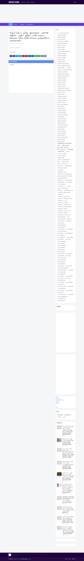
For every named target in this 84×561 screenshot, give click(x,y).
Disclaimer (58, 401)
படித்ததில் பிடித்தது (61, 182)
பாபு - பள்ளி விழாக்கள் (62, 184)
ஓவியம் (59, 161)
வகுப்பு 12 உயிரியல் (61, 253)
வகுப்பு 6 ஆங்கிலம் (61, 265)
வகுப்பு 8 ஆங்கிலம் (69, 282)
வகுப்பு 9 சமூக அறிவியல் (62, 294)
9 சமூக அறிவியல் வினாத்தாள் (63, 137)
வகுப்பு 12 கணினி (61, 255)
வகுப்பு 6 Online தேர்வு (61, 263)
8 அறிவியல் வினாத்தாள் (62, 118)
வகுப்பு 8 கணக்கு (61, 284)
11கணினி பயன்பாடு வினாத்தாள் (63, 73)
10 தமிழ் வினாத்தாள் (61, 47)
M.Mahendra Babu (13, 43)
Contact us (58, 403)
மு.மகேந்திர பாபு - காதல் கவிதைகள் (64, 204)
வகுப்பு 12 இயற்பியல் (61, 251)
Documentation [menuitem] (30, 24)
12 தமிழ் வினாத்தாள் (61, 94)
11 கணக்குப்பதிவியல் (61, 59)
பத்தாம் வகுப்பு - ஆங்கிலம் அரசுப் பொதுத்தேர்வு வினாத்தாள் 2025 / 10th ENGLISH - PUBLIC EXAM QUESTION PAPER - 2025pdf (68, 519)
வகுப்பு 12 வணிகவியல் (62, 259)
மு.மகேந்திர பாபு (60, 194)
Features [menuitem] (15, 24)
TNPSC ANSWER (70, 149)
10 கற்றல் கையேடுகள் (61, 39)
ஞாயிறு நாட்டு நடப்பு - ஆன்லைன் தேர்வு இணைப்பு (65, 174)
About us (57, 402)
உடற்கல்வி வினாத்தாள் (62, 155)
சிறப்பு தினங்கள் (60, 169)
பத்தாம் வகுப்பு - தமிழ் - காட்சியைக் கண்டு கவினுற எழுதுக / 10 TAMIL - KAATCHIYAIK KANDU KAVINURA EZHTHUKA (68, 441)
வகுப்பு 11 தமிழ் (15, 29)
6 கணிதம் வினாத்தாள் (61, 102)
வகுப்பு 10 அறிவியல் (61, 227)
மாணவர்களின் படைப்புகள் (68, 190)
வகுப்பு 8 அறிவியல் (61, 282)
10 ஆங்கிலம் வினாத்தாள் (62, 35)
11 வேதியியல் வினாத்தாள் (67, 69)
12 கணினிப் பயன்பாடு (61, 92)
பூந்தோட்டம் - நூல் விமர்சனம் (63, 188)
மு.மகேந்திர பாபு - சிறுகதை (62, 208)
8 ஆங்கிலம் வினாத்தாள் (62, 120)
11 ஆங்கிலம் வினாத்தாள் (62, 53)
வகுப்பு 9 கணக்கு (60, 292)
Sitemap (57, 398)
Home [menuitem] (10, 24)
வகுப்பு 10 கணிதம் (69, 229)
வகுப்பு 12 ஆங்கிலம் (61, 249)
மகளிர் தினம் (60, 190)
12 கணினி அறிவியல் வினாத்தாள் (63, 88)
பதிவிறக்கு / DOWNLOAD (15, 47)
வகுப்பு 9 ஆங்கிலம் (69, 290)
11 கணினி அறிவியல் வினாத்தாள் (63, 63)
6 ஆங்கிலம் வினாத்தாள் (62, 100)
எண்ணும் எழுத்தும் (61, 157)
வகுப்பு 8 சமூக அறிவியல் (62, 286)
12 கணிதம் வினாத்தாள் (61, 86)
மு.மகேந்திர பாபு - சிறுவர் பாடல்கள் (64, 210)
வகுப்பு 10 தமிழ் (60, 233)
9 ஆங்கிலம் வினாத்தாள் (62, 133)
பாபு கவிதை (68, 186)
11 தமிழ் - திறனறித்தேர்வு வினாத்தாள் (64, 65)
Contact (33, 2)
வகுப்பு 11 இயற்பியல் (61, 237)
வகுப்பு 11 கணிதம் (70, 237)
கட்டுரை (59, 163)
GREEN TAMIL (14, 2)
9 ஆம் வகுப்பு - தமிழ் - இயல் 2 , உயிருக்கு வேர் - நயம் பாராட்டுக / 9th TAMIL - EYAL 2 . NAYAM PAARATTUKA (68, 509)
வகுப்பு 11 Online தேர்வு (69, 233)
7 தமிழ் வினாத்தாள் (61, 116)
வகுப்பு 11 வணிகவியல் (61, 241)
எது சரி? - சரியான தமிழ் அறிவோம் (64, 159)
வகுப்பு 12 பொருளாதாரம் (62, 257)
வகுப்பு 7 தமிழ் (67, 278)
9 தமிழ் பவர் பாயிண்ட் (61, 139)
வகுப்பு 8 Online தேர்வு (61, 280)
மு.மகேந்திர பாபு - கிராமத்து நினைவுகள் (64, 206)
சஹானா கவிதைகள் (68, 165)
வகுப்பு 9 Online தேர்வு (61, 288)
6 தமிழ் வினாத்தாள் (61, 106)
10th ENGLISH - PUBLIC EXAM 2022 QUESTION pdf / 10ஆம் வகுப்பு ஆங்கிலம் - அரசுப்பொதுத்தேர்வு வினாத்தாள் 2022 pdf (68, 499)
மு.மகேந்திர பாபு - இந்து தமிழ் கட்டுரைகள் (65, 198)
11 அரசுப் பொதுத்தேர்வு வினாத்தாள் (64, 51)
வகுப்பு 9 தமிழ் (70, 294)
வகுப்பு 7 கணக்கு (60, 278)
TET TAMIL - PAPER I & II (65, 145)
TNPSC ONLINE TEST (61, 151)
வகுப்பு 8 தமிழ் (70, 286)
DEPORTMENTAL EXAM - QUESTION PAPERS (64, 143)
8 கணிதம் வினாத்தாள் (61, 122)
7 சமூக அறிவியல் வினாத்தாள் (63, 114)
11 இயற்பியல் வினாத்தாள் (62, 55)
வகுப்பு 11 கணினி (61, 239)
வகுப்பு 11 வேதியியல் (61, 243)
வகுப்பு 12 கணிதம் (69, 253)
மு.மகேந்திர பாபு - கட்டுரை (62, 200)
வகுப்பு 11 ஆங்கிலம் (61, 235)
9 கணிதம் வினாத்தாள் (61, 135)
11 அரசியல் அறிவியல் (61, 49)
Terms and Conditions (60, 400)
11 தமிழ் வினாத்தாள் (61, 67)
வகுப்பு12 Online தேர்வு (61, 298)
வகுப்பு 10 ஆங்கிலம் (61, 229)
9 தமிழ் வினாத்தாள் (61, 141)
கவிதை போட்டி (65, 163)
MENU (57, 407)
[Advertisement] (42, 13)
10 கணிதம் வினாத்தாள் (61, 37)
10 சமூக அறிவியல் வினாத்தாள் (63, 41)
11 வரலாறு (59, 69)
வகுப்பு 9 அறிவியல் (61, 290)
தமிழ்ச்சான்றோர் (60, 180)
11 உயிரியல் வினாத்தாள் (62, 57)
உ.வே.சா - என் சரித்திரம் (62, 153)
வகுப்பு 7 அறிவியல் (61, 276)
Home (23, 2)
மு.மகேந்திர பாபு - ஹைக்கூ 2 (63, 212)
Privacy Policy (58, 399)
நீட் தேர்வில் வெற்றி (68, 180)
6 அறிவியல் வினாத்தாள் (62, 98)
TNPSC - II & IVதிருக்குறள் (62, 149)
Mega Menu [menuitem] (22, 24)
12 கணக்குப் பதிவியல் (61, 84)
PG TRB (59, 145)
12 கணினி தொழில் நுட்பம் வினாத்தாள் (64, 90)
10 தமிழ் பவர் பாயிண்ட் (62, 45)
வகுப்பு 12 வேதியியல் (61, 247)
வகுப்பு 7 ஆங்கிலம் (69, 276)
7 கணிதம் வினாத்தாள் (61, 108)
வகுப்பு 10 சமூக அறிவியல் (62, 231)
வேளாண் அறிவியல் (61, 300)
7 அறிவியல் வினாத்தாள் (62, 110)
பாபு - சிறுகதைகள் (69, 182)
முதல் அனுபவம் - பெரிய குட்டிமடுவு (64, 214)
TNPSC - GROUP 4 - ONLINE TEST (63, 147)
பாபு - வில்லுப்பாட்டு (61, 186)
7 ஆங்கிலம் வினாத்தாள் (62, 112)
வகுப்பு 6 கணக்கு (69, 265)
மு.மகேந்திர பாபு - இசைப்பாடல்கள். (64, 196)
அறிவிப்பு (67, 151)
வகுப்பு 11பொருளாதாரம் (62, 245)
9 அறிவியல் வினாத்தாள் (62, 131)
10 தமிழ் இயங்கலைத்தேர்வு (62, 43)
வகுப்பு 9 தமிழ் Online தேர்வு (62, 296)
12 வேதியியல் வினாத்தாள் (62, 96)
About (28, 2)
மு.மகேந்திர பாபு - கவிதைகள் (63, 202)
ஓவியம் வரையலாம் (65, 161)
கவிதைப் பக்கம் (60, 165)
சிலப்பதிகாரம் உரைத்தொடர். (62, 167)
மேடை (68, 216)
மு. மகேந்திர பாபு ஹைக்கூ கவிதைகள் (64, 192)
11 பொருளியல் (68, 67)
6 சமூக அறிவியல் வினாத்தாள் (63, 104)
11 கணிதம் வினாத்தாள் (61, 61)
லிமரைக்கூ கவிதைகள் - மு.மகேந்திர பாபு (65, 218)
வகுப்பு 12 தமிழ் (68, 255)
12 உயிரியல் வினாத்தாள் (62, 82)
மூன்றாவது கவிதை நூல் (62, 216)
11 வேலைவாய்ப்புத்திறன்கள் (62, 71)
